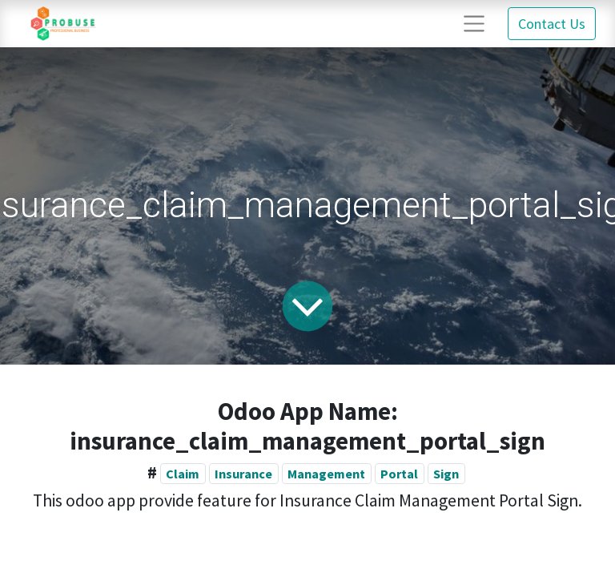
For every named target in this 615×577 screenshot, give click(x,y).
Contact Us (551, 23)
